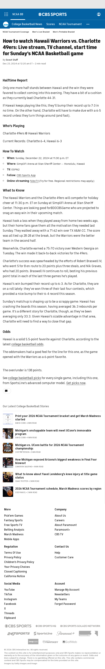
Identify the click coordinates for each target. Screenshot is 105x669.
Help (57, 552)
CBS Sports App (26, 175)
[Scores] (50, 24)
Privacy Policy (12, 557)
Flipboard (10, 618)
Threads (9, 613)
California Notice (14, 576)
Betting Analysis (14, 529)
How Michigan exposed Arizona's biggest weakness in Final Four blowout (56, 461)
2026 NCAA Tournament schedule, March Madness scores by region (58, 488)
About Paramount (66, 525)
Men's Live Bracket (41, 32)
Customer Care (64, 557)
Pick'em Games (13, 515)
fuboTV (34, 181)
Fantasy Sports (13, 520)
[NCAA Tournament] (70, 24)
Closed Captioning (15, 571)
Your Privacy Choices (17, 567)
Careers (60, 520)
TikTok (8, 594)
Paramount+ (62, 529)
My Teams (61, 599)
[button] (88, 24)
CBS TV (59, 534)
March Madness (14, 534)
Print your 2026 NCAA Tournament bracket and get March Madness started (58, 417)
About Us (60, 515)
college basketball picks (24, 378)
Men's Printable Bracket (64, 32)
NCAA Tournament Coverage (16, 32)
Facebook (10, 604)
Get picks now (75, 383)
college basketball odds (27, 344)
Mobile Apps (11, 539)
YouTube (9, 589)
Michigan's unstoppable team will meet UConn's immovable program (53, 432)
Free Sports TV (13, 525)
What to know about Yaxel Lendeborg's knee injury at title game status (56, 475)
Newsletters (62, 594)
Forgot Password (65, 604)
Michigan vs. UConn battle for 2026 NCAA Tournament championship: (49, 446)
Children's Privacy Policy (19, 562)
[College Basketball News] (27, 24)
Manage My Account (67, 589)
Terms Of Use (12, 552)
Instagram (10, 599)
